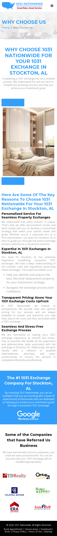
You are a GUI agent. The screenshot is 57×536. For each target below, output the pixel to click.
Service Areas (31, 529)
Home (6, 27)
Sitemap (48, 531)
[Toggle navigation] (52, 5)
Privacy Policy (19, 531)
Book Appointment (13, 529)
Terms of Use (35, 531)
